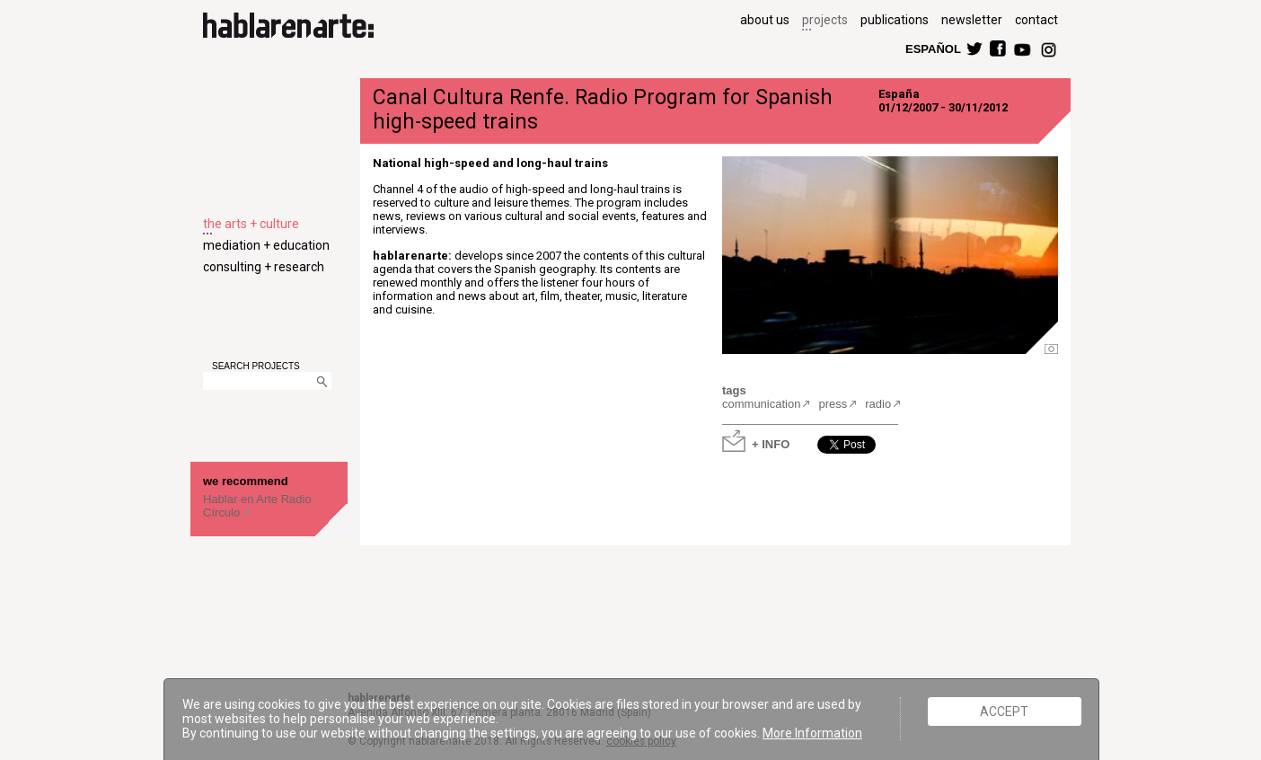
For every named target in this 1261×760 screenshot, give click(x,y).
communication (761, 404)
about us (764, 20)
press (832, 404)
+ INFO (770, 443)
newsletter (971, 20)
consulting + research (263, 267)
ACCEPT (1004, 711)
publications (894, 20)
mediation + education (266, 245)
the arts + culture (251, 224)
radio (878, 404)
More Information (812, 733)
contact (1036, 20)
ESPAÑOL (932, 48)
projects (825, 20)
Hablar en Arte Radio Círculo (257, 505)
